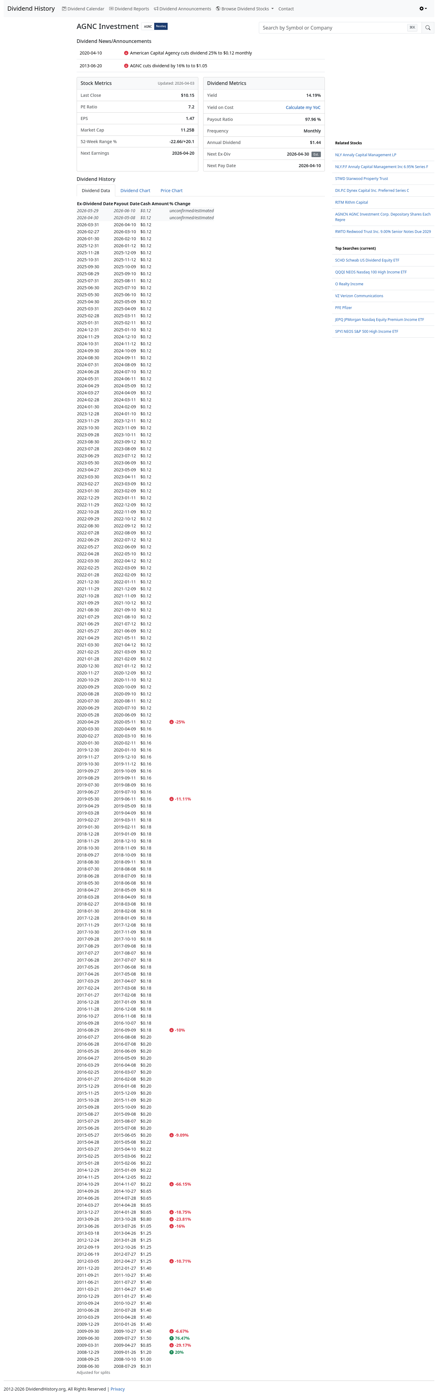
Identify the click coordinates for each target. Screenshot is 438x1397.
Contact (286, 9)
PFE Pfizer (343, 307)
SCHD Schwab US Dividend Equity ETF (367, 260)
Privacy (117, 1389)
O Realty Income (349, 284)
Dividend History (31, 8)
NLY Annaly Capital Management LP (365, 154)
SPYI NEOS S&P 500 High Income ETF (366, 331)
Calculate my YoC (303, 107)
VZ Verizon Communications (359, 295)
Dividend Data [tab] (96, 190)
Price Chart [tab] (171, 190)
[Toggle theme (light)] (423, 8)
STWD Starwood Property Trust (361, 178)
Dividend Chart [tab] (135, 190)
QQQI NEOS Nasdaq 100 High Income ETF (371, 272)
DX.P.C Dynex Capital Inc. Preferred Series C (372, 190)
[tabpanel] (201, 788)
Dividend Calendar (83, 9)
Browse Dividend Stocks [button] (243, 9)
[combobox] (340, 27)
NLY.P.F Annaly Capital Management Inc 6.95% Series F (381, 166)
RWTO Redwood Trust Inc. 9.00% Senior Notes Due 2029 (383, 231)
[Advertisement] (36, 129)
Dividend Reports (129, 9)
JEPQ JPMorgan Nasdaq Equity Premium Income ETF (379, 319)
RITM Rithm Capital (351, 202)
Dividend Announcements (182, 9)
